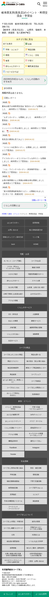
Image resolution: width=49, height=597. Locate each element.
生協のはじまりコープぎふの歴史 (36, 528)
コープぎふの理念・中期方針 (13, 521)
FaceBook (13, 448)
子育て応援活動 (35, 481)
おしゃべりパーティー (13, 421)
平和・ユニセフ (10, 49)
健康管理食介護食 (36, 327)
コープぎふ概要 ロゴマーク (13, 528)
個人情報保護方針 (36, 230)
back (13, 244)
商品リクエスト (13, 361)
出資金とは (36, 535)
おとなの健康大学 (13, 415)
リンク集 (36, 237)
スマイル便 (36, 281)
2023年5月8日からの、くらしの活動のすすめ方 (21, 80)
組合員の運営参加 (13, 541)
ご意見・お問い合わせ (36, 561)
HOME (4, 214)
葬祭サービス (36, 321)
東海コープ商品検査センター (36, 368)
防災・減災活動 (35, 468)
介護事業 (36, 314)
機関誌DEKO (13, 441)
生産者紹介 (36, 394)
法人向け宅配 (13, 287)
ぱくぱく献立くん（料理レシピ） (13, 381)
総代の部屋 (36, 521)
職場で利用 (36, 267)
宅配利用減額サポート (36, 274)
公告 (13, 535)
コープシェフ (36, 374)
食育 (6, 60)
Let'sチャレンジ (35, 415)
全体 (28, 44)
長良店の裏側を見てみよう (13, 139)
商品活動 (30, 49)
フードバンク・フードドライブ (13, 508)
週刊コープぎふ (35, 441)
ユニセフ (36, 494)
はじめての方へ (13, 223)
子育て (29, 60)
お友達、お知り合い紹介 (36, 287)
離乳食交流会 (32, 66)
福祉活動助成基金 (13, 481)
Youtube (13, 454)
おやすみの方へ (35, 294)
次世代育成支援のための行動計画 (36, 554)
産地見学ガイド (35, 428)
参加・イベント (13, 214)
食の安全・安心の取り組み (36, 361)
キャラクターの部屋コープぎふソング (36, 434)
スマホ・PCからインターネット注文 (13, 267)
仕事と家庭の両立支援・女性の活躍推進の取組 (13, 554)
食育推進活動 (13, 488)
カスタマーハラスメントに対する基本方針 (13, 561)
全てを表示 (7, 44)
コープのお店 (36, 261)
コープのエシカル (13, 388)
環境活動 (36, 475)
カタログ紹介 (13, 274)
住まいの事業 (13, 321)
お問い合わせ (13, 230)
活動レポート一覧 (39, 200)
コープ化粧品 (36, 381)
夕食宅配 (13, 327)
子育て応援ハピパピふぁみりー (36, 408)
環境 (6, 55)
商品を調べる (36, 355)
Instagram (35, 448)
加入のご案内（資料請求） (36, 548)
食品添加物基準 (13, 368)
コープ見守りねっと (36, 488)
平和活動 (13, 475)
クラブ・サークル (36, 421)
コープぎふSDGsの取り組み (13, 468)
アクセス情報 (13, 300)
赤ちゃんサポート (11, 66)
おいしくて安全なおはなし (13, 394)
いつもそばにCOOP (36, 541)
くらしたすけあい (13, 334)
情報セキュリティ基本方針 (13, 237)
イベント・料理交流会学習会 (13, 408)
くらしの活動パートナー (13, 428)
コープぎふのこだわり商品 (13, 355)
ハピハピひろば (10, 72)
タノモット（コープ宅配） (13, 261)
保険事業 (36, 334)
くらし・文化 (32, 55)
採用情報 (36, 223)
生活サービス (13, 341)
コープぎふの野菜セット (36, 388)
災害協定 (13, 494)
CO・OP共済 (13, 314)
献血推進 (36, 501)
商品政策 (13, 374)
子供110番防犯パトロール (13, 501)
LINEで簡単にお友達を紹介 (13, 294)
